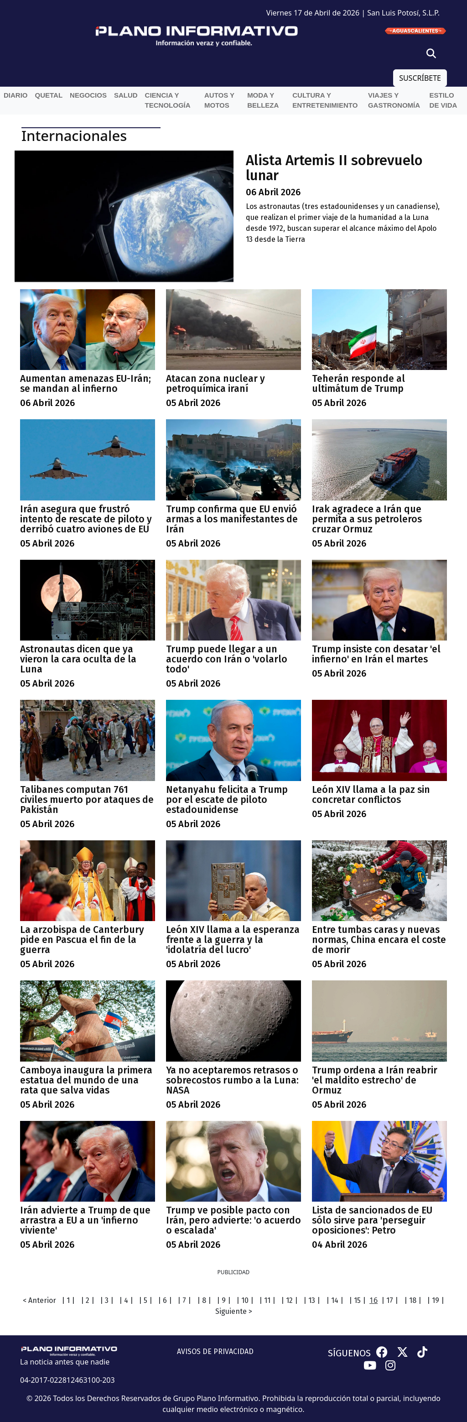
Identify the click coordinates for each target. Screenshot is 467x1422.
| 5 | (145, 1300)
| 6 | (165, 1300)
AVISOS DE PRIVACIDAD (215, 1351)
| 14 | (334, 1300)
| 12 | (289, 1300)
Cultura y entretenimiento (325, 100)
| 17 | (389, 1300)
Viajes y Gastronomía (394, 100)
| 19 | (435, 1300)
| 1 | (68, 1300)
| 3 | (107, 1300)
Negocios (88, 95)
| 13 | (311, 1300)
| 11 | (267, 1300)
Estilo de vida (443, 100)
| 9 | (224, 1300)
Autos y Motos (219, 100)
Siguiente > (233, 1311)
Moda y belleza (263, 100)
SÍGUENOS (349, 1353)
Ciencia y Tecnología (168, 100)
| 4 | (126, 1300)
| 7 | (184, 1300)
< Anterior (39, 1300)
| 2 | (87, 1300)
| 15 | (357, 1300)
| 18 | (412, 1300)
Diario (16, 95)
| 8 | (204, 1300)
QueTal (49, 95)
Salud (126, 95)
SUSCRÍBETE (420, 78)
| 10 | (245, 1300)
